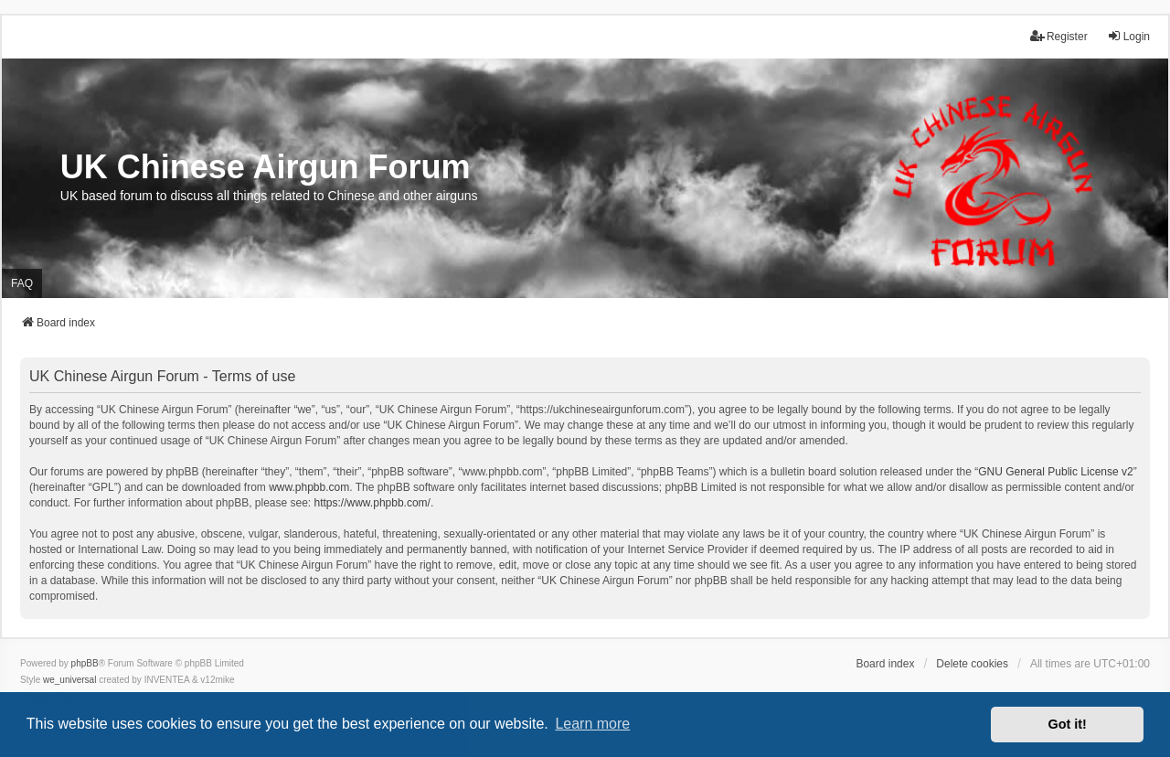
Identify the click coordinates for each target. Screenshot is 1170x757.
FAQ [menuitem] (22, 283)
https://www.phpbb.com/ (372, 502)
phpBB (85, 663)
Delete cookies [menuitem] (972, 663)
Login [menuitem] (1128, 36)
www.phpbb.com (309, 487)
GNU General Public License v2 (1055, 471)
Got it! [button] (1067, 724)
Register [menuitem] (1059, 36)
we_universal (69, 680)
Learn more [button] (592, 723)
